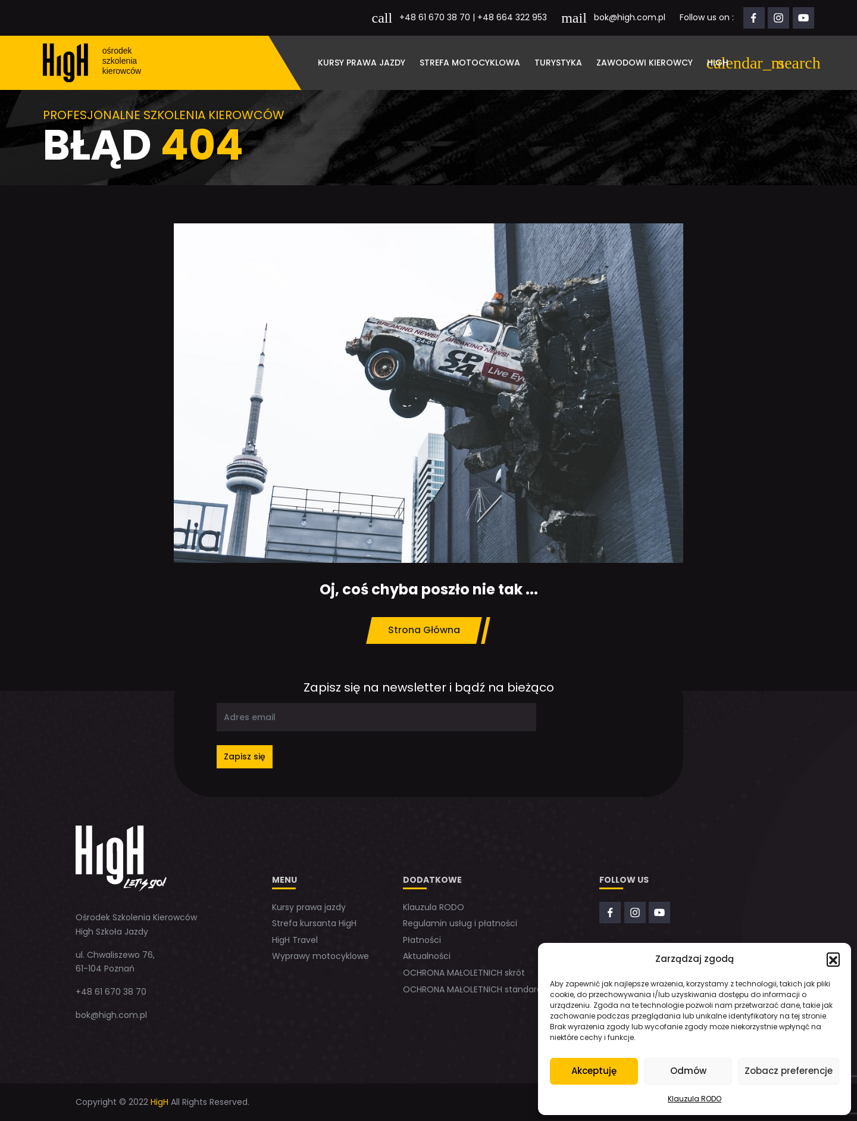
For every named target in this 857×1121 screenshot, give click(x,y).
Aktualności (427, 956)
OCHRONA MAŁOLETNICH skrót (464, 973)
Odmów (688, 1070)
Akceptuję (594, 1070)
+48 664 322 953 (512, 17)
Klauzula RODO (694, 1099)
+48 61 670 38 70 (434, 17)
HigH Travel (295, 940)
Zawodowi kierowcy (644, 62)
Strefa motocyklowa (470, 62)
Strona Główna (424, 630)
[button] (833, 959)
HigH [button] (717, 62)
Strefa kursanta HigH (314, 923)
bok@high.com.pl (629, 17)
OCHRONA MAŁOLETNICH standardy (475, 989)
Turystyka (558, 62)
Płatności (422, 940)
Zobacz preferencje (789, 1070)
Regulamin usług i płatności (460, 923)
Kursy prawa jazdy (361, 62)
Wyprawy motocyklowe (320, 956)
